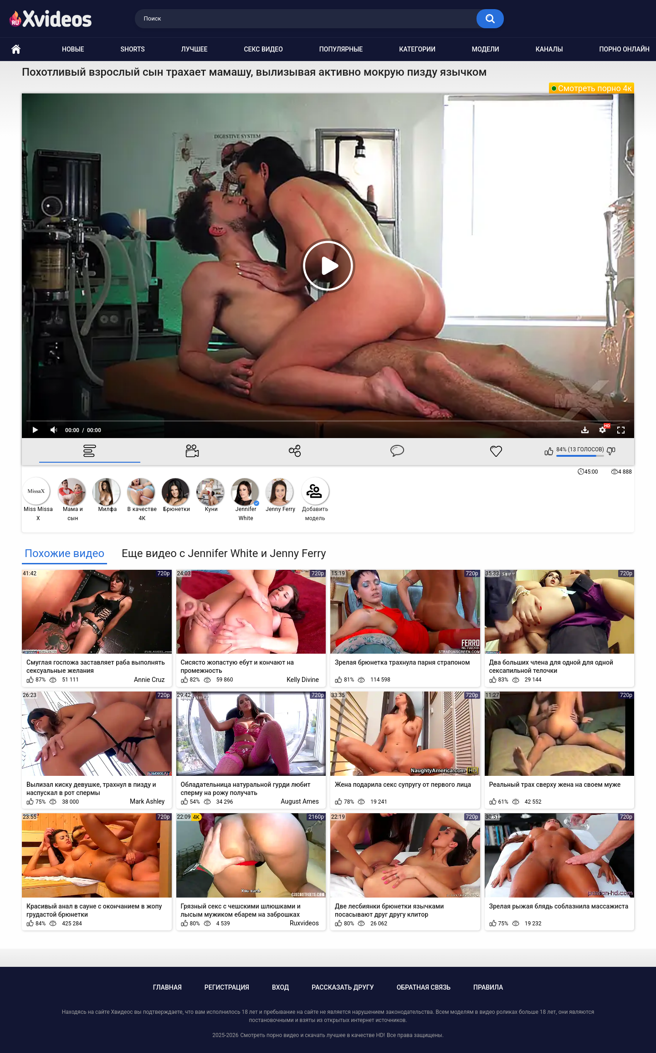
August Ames (300, 801)
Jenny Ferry (280, 495)
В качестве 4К (142, 499)
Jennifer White (245, 499)
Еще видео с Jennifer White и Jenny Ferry (224, 553)
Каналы (549, 49)
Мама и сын (71, 499)
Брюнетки (176, 495)
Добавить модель (315, 499)
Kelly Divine (303, 679)
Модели (485, 49)
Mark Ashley (147, 801)
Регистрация (227, 987)
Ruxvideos (304, 923)
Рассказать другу (343, 987)
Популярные (341, 49)
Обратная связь (424, 987)
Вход (280, 987)
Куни (210, 495)
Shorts (133, 49)
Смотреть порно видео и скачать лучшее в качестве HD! (312, 1035)
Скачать (585, 430)
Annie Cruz (149, 679)
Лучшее (194, 49)
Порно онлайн (625, 49)
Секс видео (263, 49)
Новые (73, 49)
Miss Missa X (37, 499)
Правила (488, 987)
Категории (417, 49)
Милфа (106, 495)
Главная (167, 987)
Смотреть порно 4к (595, 88)
